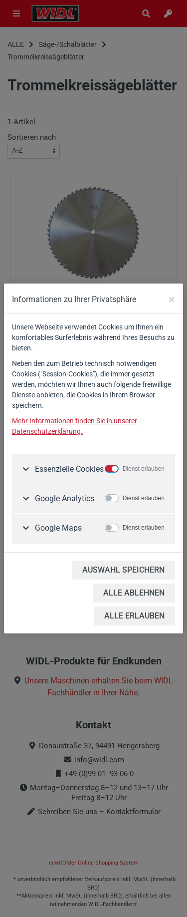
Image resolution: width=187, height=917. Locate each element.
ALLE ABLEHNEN (134, 593)
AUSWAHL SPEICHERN (123, 570)
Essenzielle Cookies (68, 469)
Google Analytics (63, 498)
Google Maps (57, 528)
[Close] (172, 299)
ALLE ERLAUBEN (134, 615)
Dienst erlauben (144, 468)
